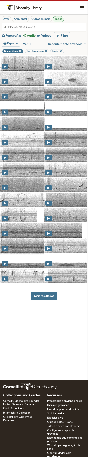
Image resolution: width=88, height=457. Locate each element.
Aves (6, 19)
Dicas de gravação (58, 405)
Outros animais (40, 19)
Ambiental (20, 19)
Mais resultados (44, 295)
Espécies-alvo (55, 417)
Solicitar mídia (55, 413)
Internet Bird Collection (17, 412)
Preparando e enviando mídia (64, 401)
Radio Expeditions (14, 408)
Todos (58, 19)
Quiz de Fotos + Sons (60, 422)
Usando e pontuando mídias (64, 409)
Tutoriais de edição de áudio (63, 426)
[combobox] (47, 27)
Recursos (54, 395)
